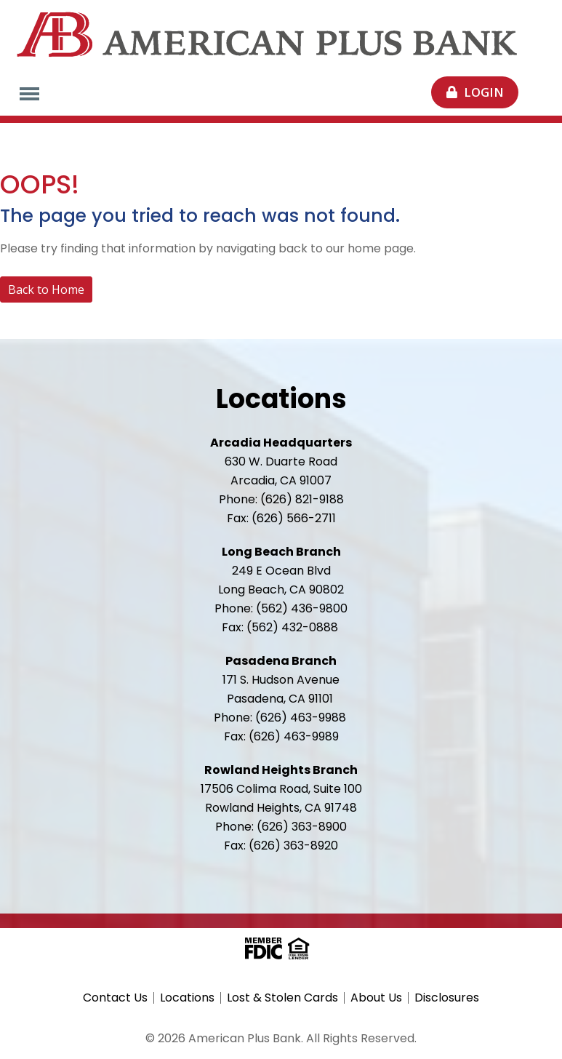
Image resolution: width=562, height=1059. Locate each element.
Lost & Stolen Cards (282, 998)
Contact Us (115, 998)
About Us (376, 998)
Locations (187, 998)
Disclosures (446, 998)
